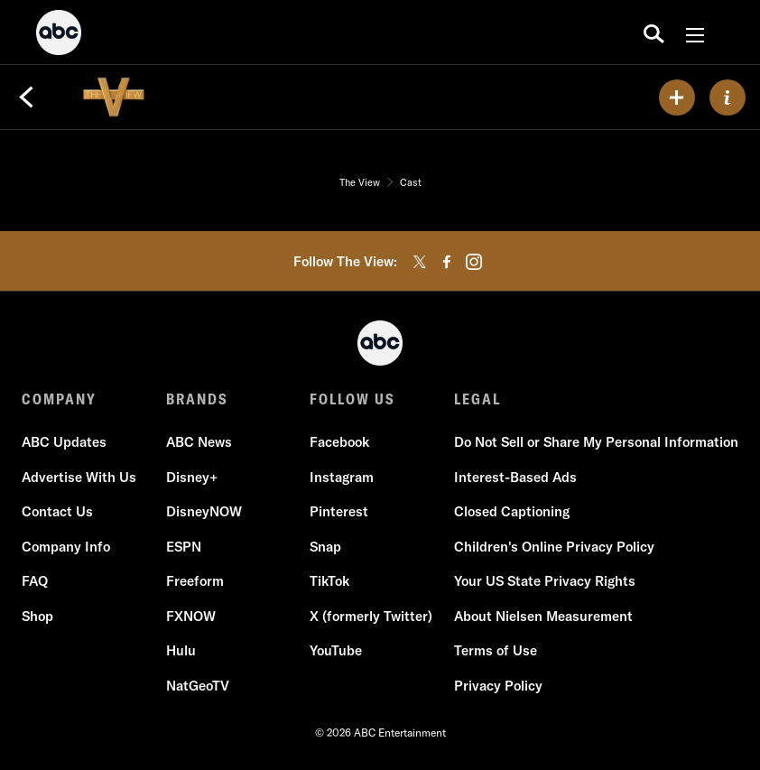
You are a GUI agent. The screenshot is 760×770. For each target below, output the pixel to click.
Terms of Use (495, 650)
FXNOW (191, 616)
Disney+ (192, 477)
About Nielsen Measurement (543, 616)
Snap (325, 546)
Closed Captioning (512, 511)
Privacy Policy (498, 685)
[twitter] (420, 262)
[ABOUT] (727, 97)
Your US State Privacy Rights (544, 580)
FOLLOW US (352, 399)
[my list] (677, 97)
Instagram (342, 477)
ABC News (199, 441)
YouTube (336, 650)
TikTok (329, 580)
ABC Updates (64, 441)
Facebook (339, 441)
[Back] (26, 97)
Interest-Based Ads (515, 477)
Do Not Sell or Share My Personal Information (596, 441)
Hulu (181, 650)
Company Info (66, 546)
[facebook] (447, 262)
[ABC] (58, 35)
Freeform (195, 580)
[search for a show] (654, 32)
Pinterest (339, 511)
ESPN (183, 546)
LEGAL (477, 399)
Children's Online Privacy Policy (554, 546)
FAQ (35, 580)
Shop (37, 616)
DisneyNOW (204, 511)
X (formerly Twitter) (371, 616)
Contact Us (57, 511)
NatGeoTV (197, 685)
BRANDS (197, 399)
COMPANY (59, 399)
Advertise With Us (79, 477)
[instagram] (474, 262)
